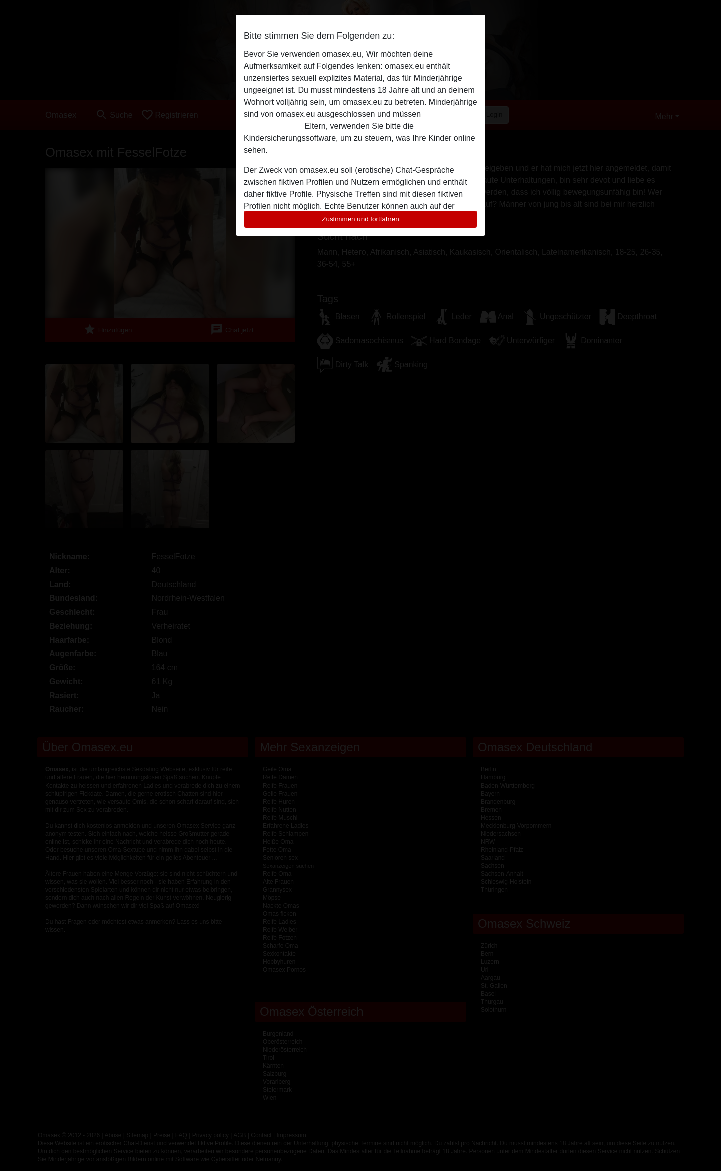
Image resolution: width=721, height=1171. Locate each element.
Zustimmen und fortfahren (360, 219)
